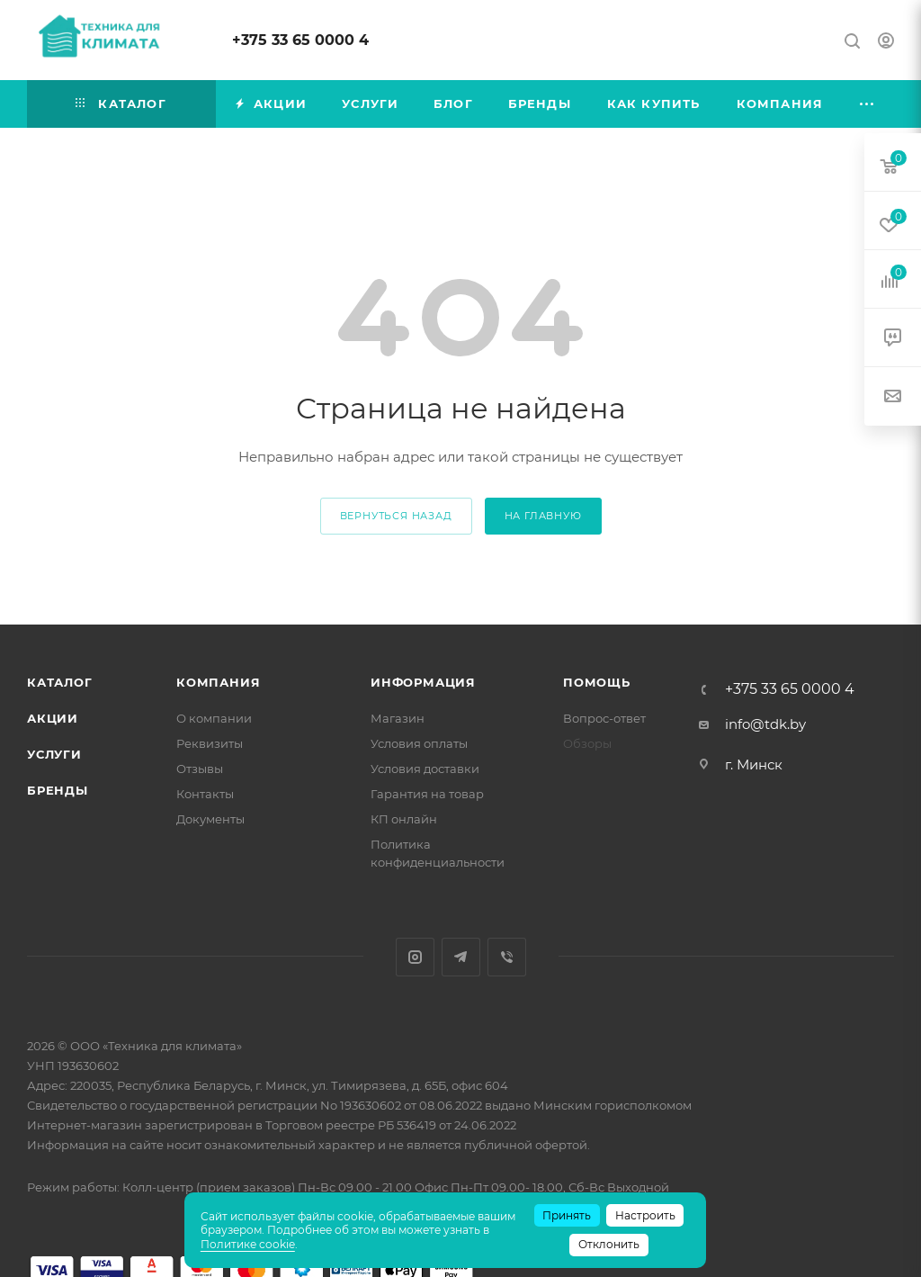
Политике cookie (248, 1244)
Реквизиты (209, 743)
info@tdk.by (765, 724)
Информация (423, 682)
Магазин (398, 718)
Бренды (57, 790)
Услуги (54, 754)
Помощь (596, 682)
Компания (218, 682)
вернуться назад (396, 515)
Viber (506, 957)
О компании (214, 718)
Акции (52, 718)
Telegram (461, 957)
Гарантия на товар (427, 794)
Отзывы (199, 768)
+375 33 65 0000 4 (300, 40)
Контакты (205, 794)
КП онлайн (404, 819)
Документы (210, 819)
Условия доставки (425, 768)
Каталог (60, 682)
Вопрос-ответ (604, 718)
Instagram (415, 957)
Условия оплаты (419, 743)
